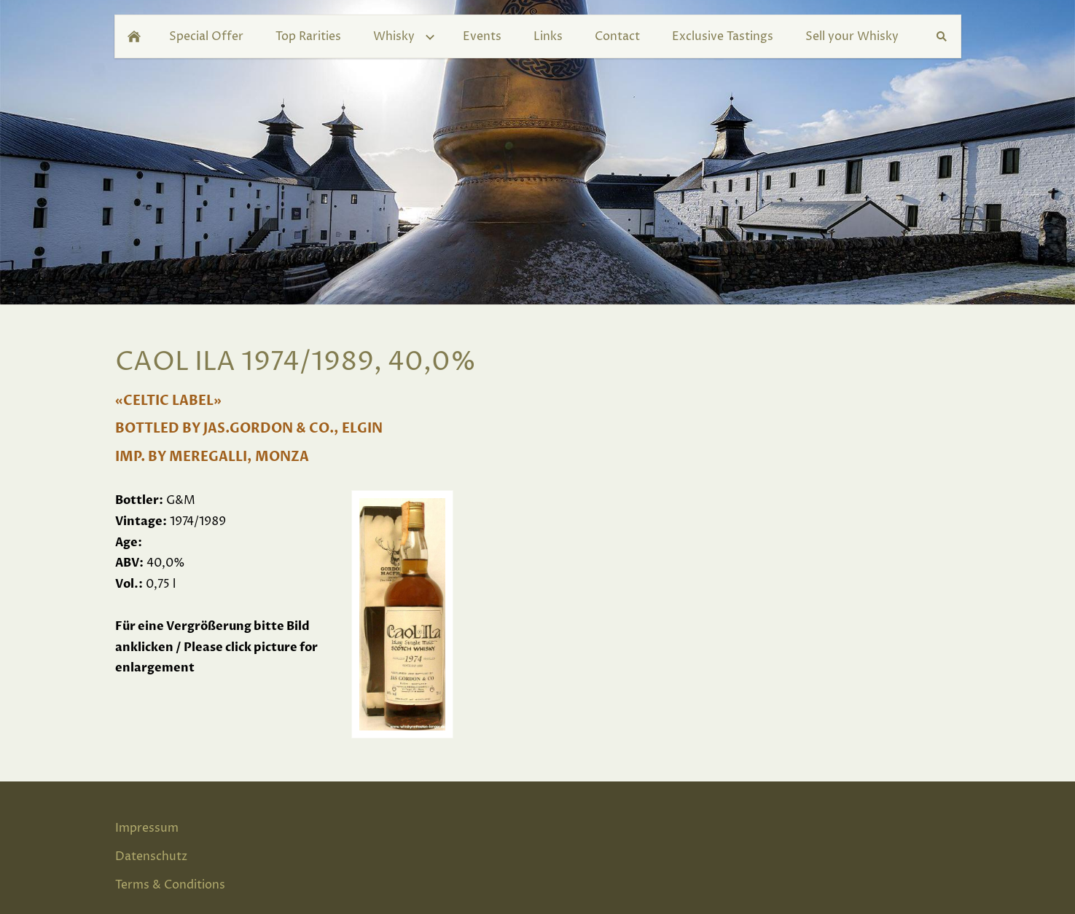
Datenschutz (151, 856)
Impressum (147, 828)
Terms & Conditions (170, 885)
